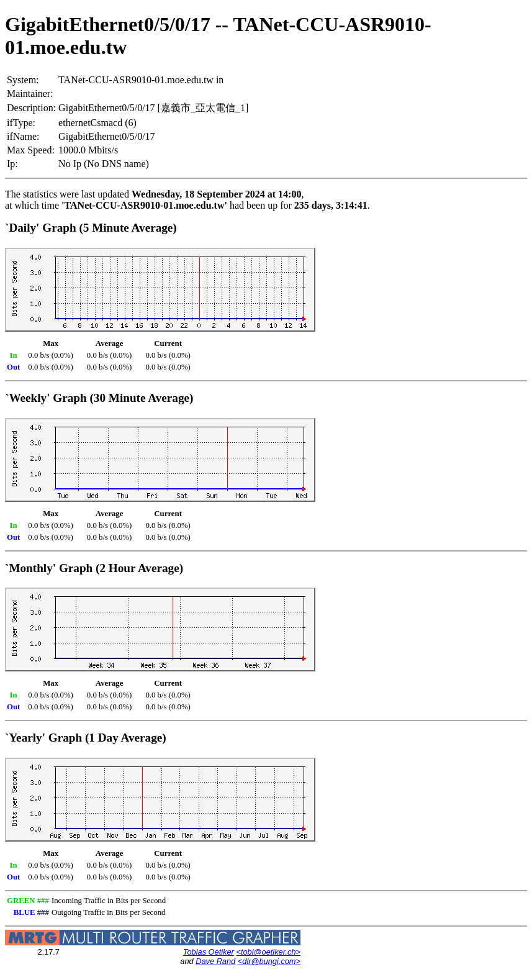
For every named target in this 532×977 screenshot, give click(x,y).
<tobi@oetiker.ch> (268, 952)
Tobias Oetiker (208, 952)
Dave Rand (215, 961)
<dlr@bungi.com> (269, 961)
